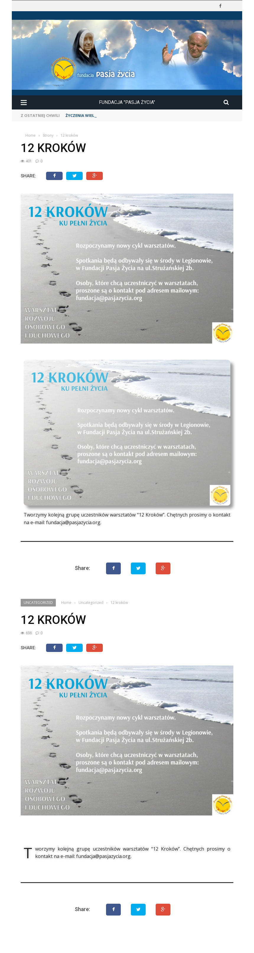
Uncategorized (38, 602)
